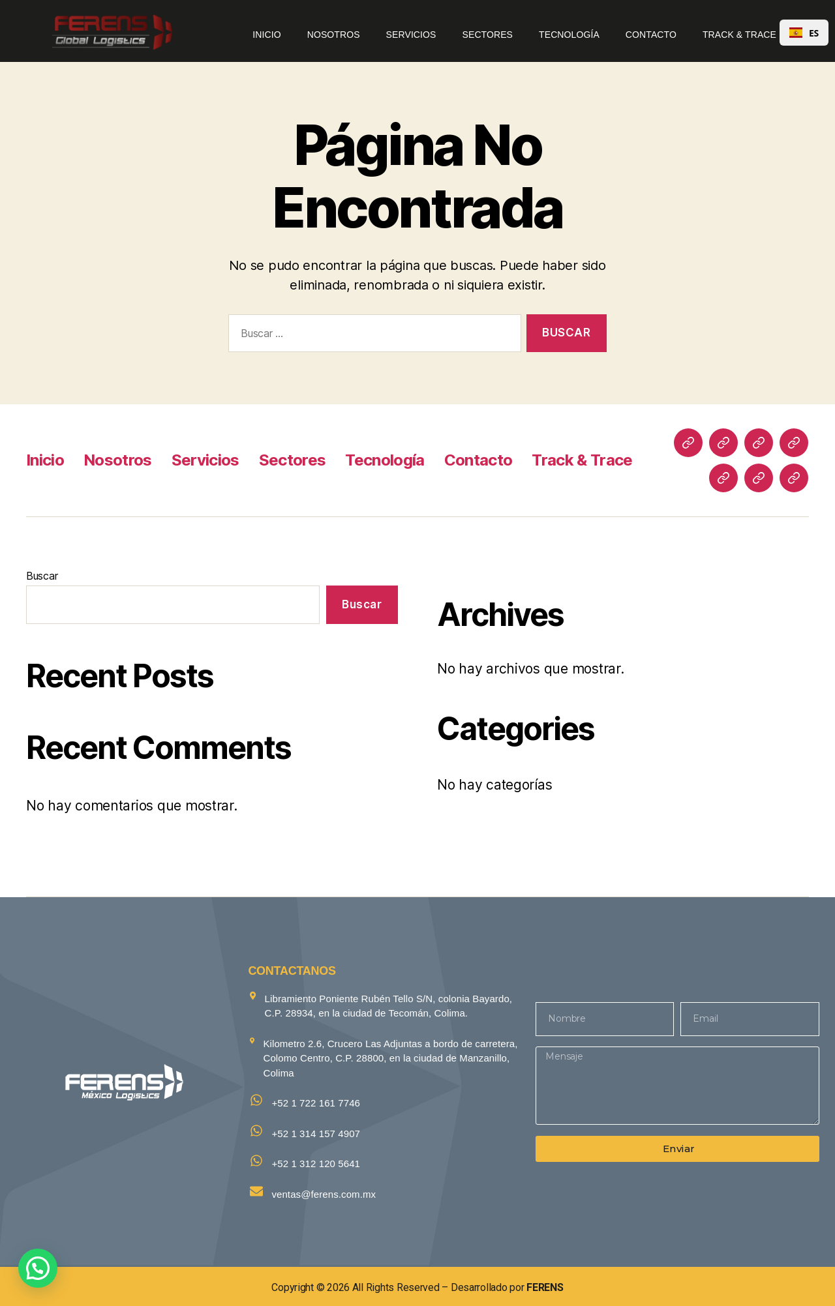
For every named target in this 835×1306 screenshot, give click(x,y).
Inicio (266, 34)
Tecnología (569, 34)
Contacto (651, 34)
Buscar (41, 575)
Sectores (488, 34)
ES (804, 33)
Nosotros (333, 34)
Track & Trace (739, 34)
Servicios (411, 34)
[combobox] (804, 33)
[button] (37, 1268)
